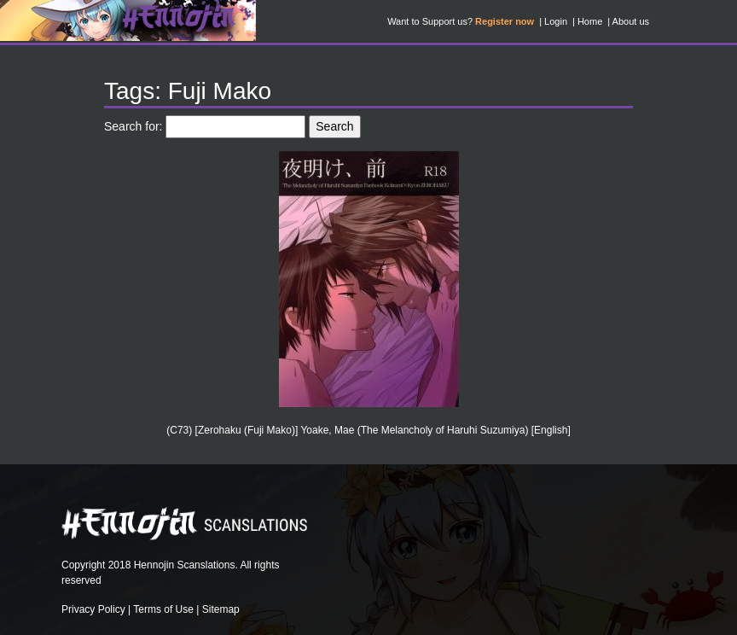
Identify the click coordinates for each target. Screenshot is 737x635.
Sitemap (221, 609)
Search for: (133, 126)
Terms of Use (163, 609)
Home (589, 21)
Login (555, 21)
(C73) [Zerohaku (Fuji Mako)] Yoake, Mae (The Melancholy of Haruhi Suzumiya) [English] (368, 430)
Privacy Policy (93, 609)
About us (630, 21)
